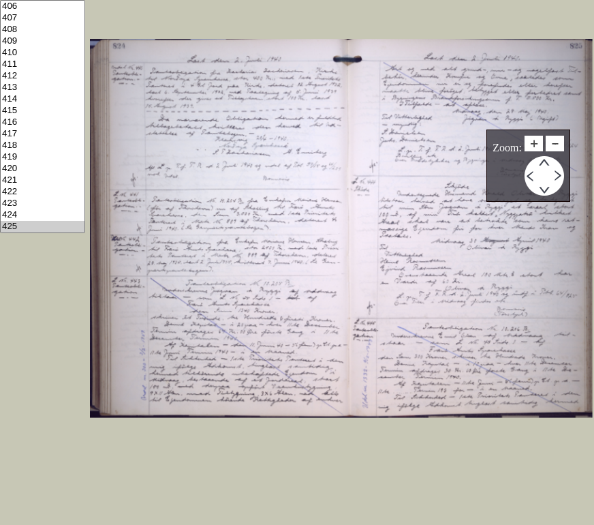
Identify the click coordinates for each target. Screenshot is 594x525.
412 (42, 76)
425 (42, 226)
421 (42, 180)
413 (42, 87)
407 (42, 18)
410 (42, 53)
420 (42, 169)
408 (42, 29)
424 (42, 215)
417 (42, 134)
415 (42, 111)
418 (42, 145)
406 (42, 6)
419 (42, 157)
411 (42, 64)
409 (42, 41)
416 (42, 122)
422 (42, 192)
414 (42, 99)
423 (42, 203)
